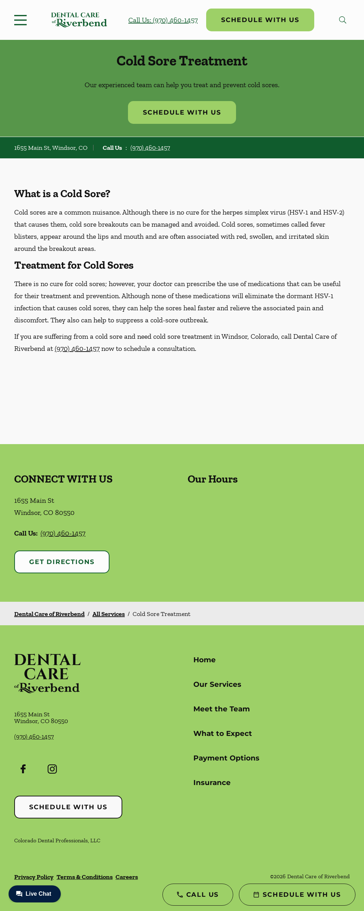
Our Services (217, 684)
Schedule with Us (260, 20)
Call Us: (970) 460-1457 (163, 20)
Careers (127, 877)
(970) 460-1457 (150, 148)
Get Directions (62, 562)
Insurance (212, 782)
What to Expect (222, 733)
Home (204, 659)
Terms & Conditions (85, 877)
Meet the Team (221, 709)
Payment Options (226, 758)
